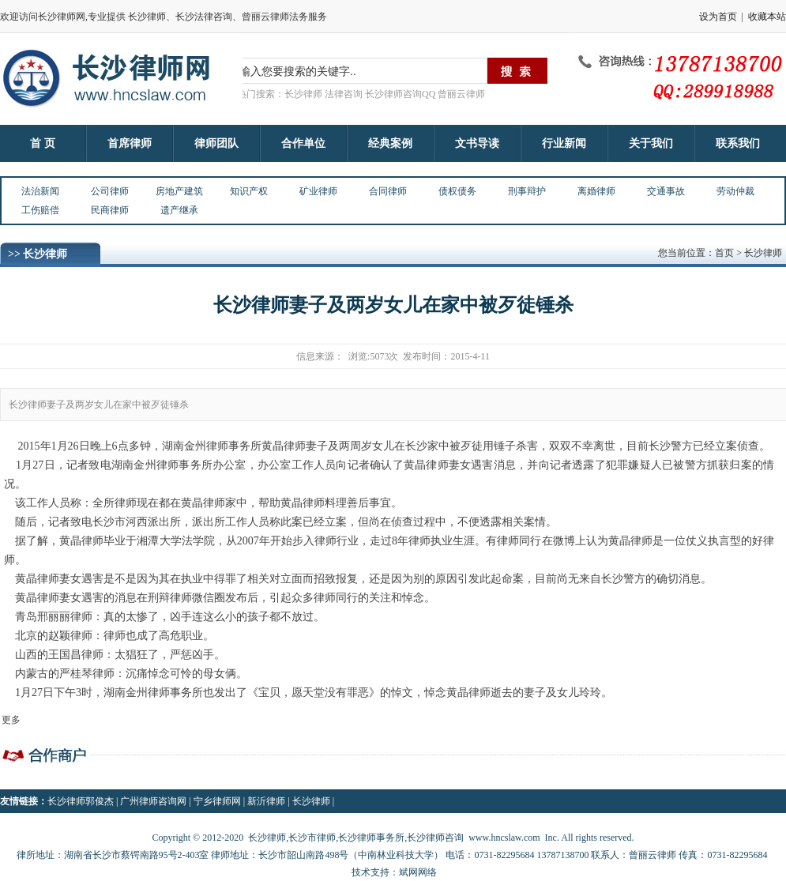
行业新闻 (564, 143)
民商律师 (110, 210)
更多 (11, 719)
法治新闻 (40, 191)
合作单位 (303, 143)
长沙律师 (311, 801)
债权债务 (457, 191)
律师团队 (216, 143)
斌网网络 (418, 872)
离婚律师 (596, 191)
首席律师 (129, 143)
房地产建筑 (179, 191)
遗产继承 (179, 210)
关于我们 (651, 143)
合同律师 (388, 191)
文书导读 (477, 143)
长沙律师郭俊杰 (80, 801)
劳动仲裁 (735, 191)
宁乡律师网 (217, 801)
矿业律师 (318, 191)
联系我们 (738, 143)
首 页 (42, 143)
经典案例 (390, 143)
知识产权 (249, 191)
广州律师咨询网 (153, 801)
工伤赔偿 (40, 210)
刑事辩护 (527, 191)
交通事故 (666, 191)
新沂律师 (266, 801)
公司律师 (110, 191)
